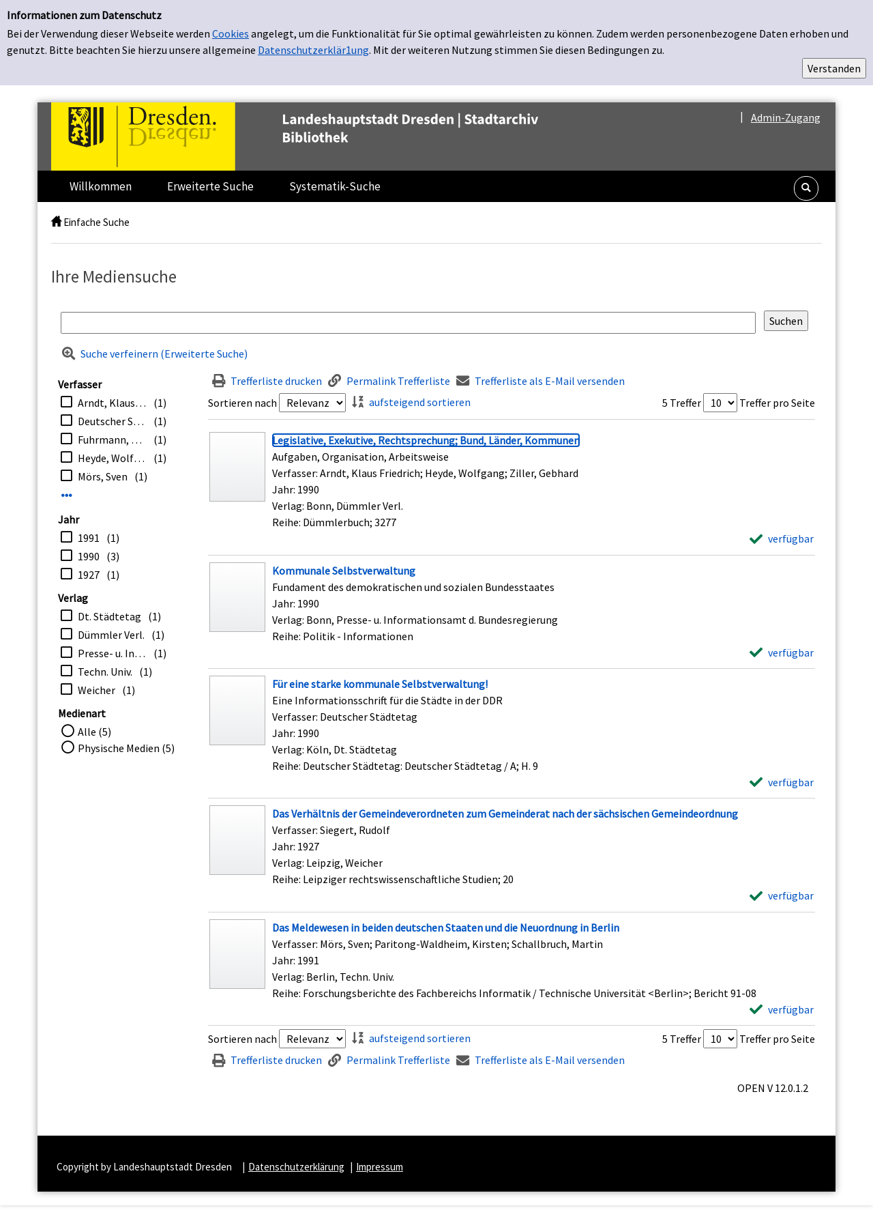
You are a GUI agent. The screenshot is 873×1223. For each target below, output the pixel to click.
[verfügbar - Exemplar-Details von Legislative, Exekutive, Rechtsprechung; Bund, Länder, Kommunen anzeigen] (782, 538)
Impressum (379, 1166)
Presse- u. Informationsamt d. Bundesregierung (112, 653)
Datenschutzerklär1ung (313, 50)
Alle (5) (94, 731)
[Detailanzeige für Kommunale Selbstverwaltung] (343, 570)
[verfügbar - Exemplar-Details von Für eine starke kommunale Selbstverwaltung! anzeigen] (782, 782)
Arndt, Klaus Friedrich (112, 402)
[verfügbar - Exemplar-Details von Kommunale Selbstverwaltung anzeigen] (782, 652)
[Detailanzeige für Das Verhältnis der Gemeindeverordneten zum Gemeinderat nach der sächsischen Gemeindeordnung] (505, 813)
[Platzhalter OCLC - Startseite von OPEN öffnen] (323, 136)
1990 (89, 556)
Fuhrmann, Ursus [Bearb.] (112, 439)
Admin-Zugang (785, 117)
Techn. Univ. (105, 671)
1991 (89, 538)
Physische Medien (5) (126, 748)
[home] (56, 222)
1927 (89, 574)
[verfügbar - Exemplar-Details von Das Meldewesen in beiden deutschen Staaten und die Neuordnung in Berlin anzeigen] (782, 1009)
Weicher (96, 690)
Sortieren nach (242, 402)
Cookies (230, 33)
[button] (806, 188)
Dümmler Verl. (111, 635)
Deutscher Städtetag (112, 421)
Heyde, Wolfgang (112, 458)
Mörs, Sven (103, 476)
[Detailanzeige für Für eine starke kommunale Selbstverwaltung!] (380, 684)
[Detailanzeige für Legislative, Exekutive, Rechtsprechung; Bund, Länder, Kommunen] (426, 440)
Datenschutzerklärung (296, 1166)
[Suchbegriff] (408, 323)
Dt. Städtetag (109, 616)
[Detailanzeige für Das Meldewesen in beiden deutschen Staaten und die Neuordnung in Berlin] (445, 927)
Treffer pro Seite (777, 402)
